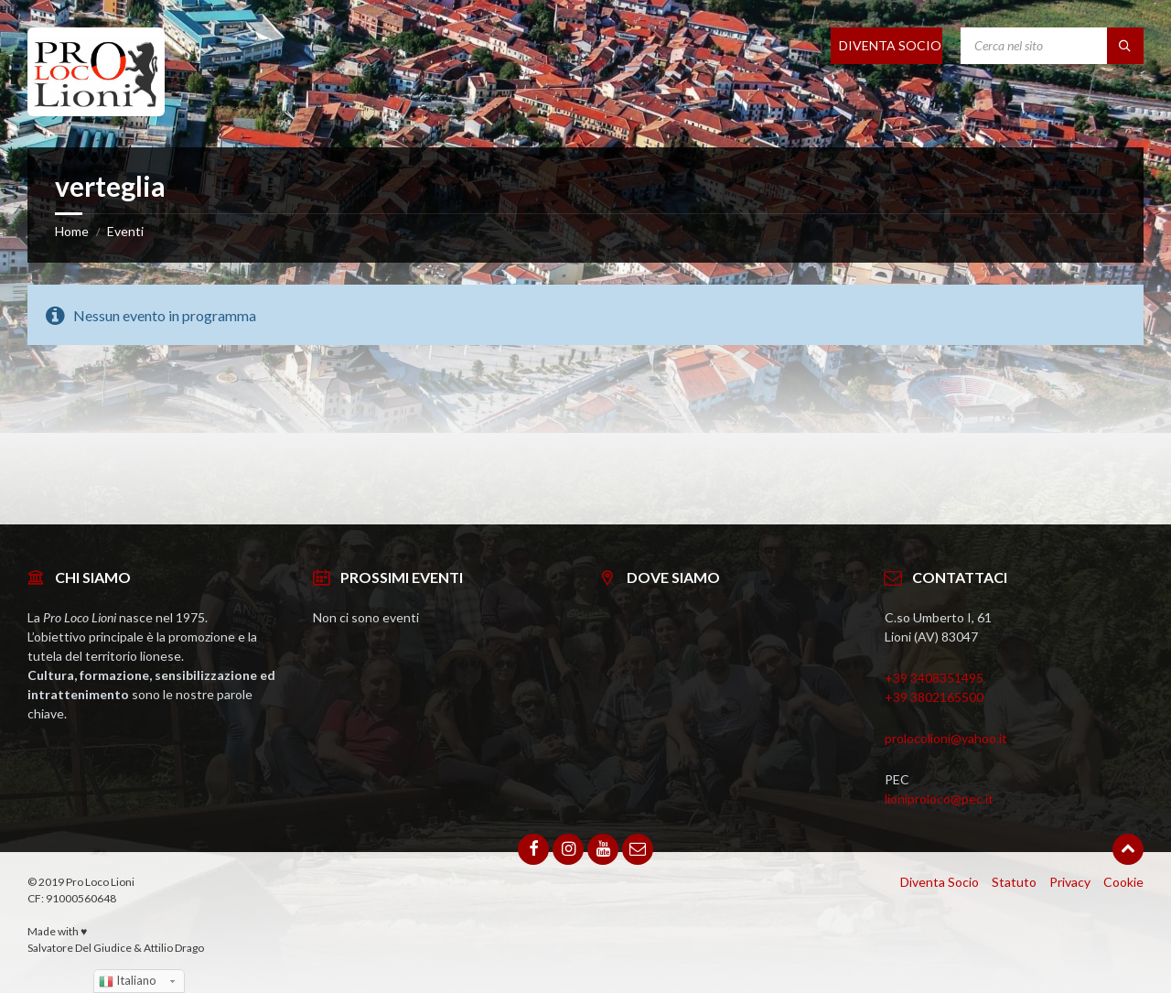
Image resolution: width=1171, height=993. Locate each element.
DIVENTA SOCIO (890, 45)
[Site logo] (96, 110)
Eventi (125, 231)
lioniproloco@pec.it (939, 798)
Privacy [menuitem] (1069, 882)
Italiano (127, 981)
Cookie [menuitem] (1123, 882)
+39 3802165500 (934, 697)
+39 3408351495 (934, 677)
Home (72, 231)
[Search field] (1052, 45)
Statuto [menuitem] (1014, 882)
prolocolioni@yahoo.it (946, 738)
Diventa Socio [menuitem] (939, 882)
